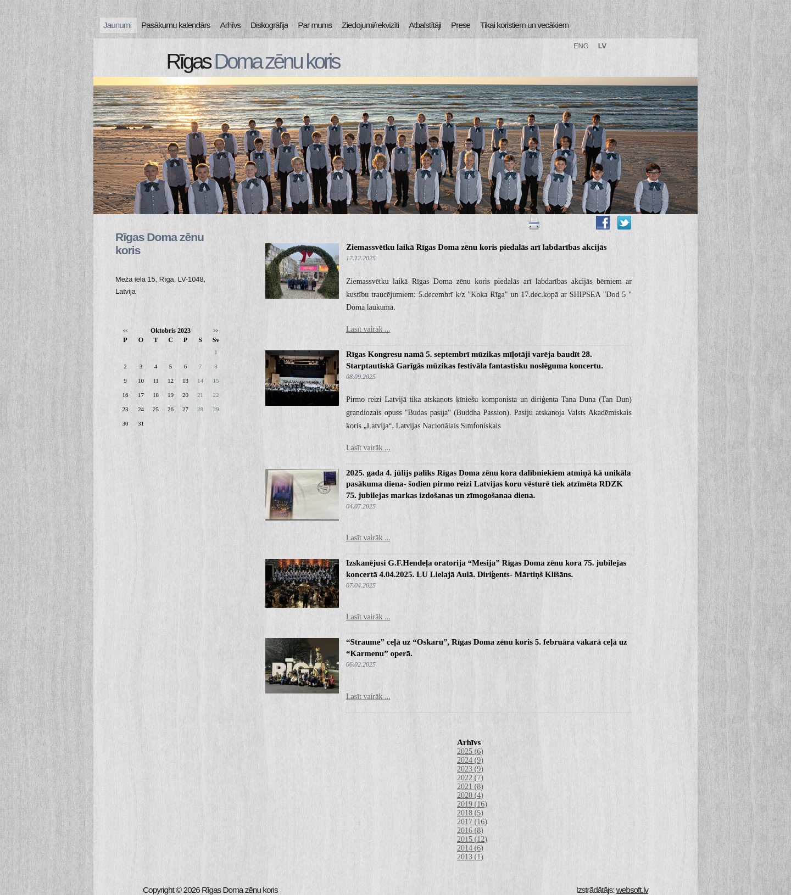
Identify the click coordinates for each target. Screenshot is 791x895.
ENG (581, 46)
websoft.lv (632, 889)
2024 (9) (470, 760)
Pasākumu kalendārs (175, 25)
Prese (460, 25)
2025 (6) (470, 751)
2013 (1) (470, 857)
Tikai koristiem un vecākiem (524, 25)
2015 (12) (472, 839)
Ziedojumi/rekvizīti (370, 25)
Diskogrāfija (269, 25)
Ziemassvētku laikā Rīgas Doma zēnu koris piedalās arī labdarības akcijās (476, 247)
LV (602, 46)
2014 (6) (470, 848)
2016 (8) (470, 830)
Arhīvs (230, 25)
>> (215, 330)
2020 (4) (470, 795)
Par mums (315, 25)
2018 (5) (470, 813)
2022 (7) (470, 778)
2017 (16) (472, 822)
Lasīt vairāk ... (368, 329)
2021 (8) (470, 786)
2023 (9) (470, 769)
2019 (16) (472, 804)
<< (124, 330)
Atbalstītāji (425, 25)
